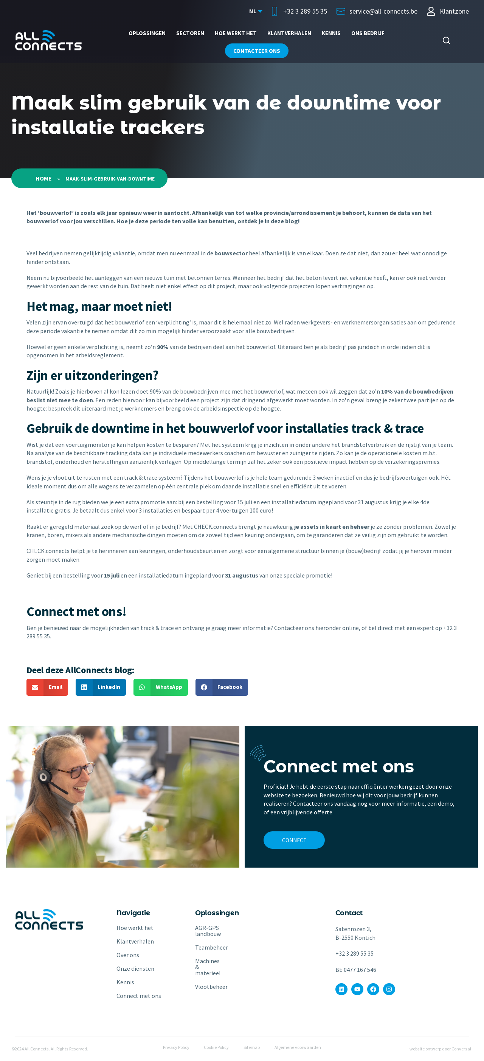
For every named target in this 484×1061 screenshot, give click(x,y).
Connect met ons (138, 996)
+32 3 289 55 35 (354, 953)
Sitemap (252, 1047)
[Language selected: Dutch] (255, 11)
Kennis (331, 33)
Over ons (127, 955)
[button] (47, 687)
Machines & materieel (204, 967)
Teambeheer (204, 947)
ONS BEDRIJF (368, 33)
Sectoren (190, 33)
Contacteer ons (256, 50)
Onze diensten (135, 968)
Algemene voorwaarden (298, 1047)
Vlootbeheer (204, 987)
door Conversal (456, 1049)
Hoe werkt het (236, 33)
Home (44, 178)
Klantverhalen (289, 33)
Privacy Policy (175, 1047)
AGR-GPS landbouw (204, 931)
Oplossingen (147, 33)
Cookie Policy (216, 1047)
